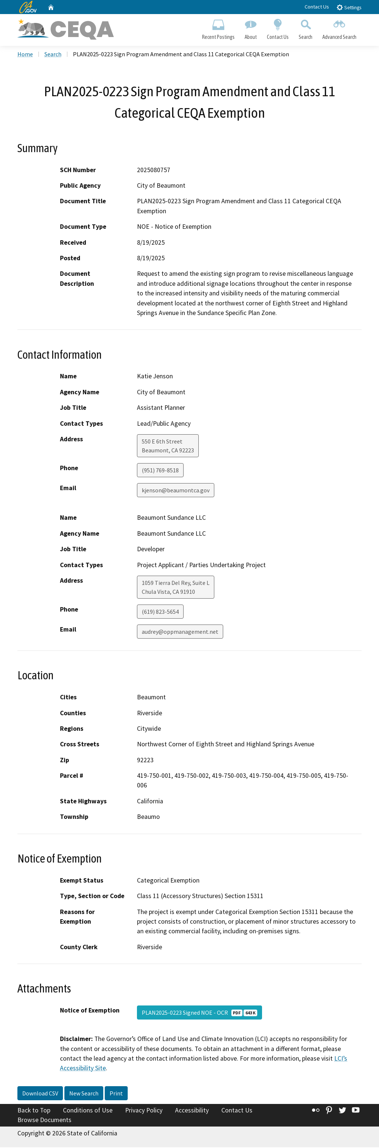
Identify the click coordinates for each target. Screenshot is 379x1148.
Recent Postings (218, 28)
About (250, 28)
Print (116, 1094)
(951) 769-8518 (160, 471)
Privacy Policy (143, 1111)
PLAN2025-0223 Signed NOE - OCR (199, 1013)
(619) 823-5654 (160, 612)
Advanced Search (339, 28)
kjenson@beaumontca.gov (175, 491)
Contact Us (317, 6)
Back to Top (33, 1111)
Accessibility (192, 1111)
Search (305, 28)
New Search (83, 1094)
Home (25, 55)
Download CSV (40, 1094)
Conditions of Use (88, 1111)
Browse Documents (44, 1121)
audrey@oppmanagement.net (180, 632)
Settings (348, 7)
